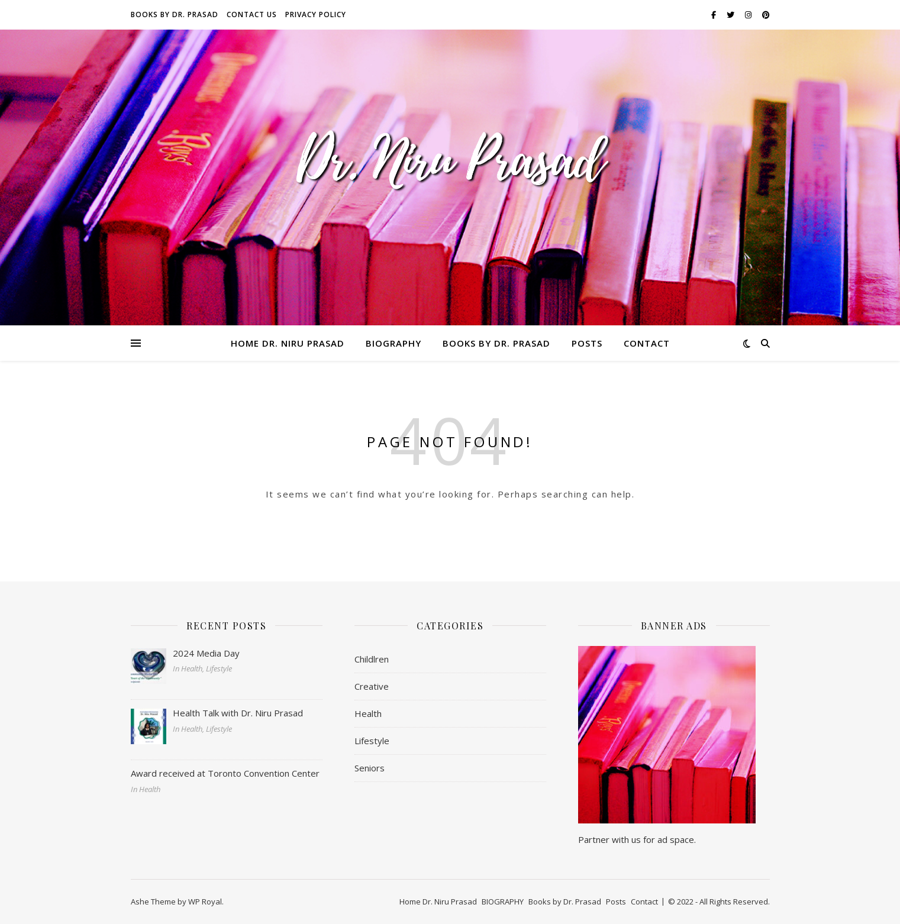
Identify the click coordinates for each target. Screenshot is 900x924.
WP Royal (205, 901)
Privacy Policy (315, 14)
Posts (587, 343)
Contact (647, 343)
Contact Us (252, 14)
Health (368, 713)
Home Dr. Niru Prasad (287, 343)
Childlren (371, 659)
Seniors (369, 768)
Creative (371, 686)
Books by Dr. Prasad (174, 14)
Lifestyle (371, 741)
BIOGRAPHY (393, 343)
